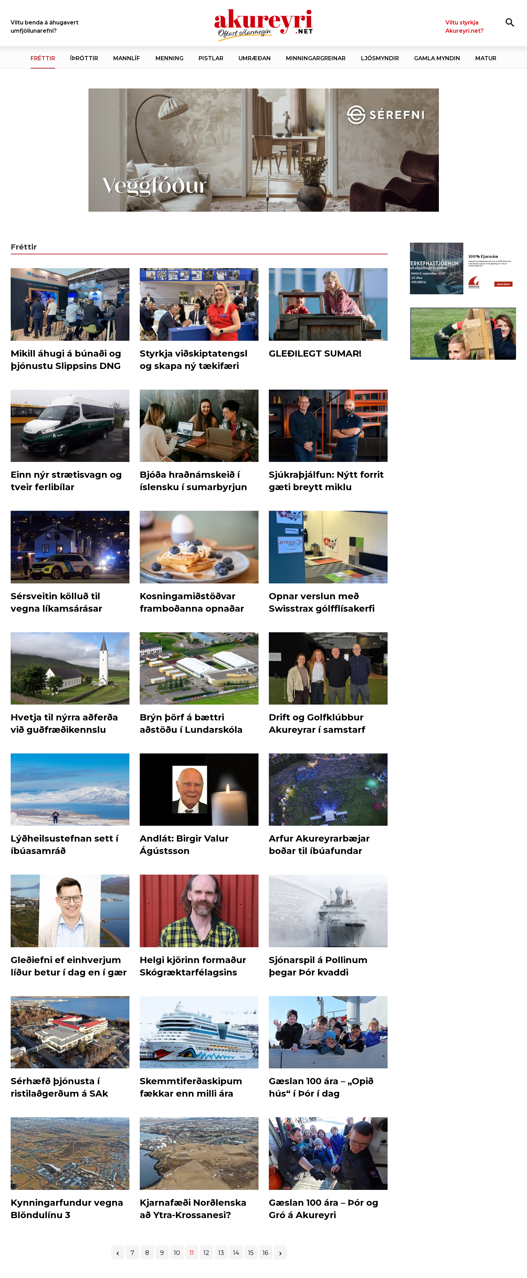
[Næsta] (280, 1252)
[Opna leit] (510, 22)
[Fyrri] (117, 1252)
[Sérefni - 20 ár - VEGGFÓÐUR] (263, 150)
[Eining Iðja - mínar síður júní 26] (463, 479)
